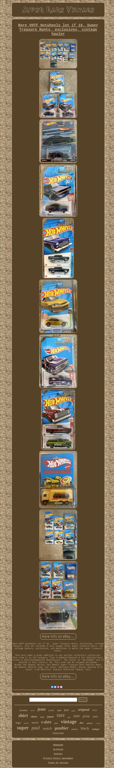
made (73, 711)
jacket (51, 710)
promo (98, 723)
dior (82, 722)
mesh (35, 722)
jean (41, 709)
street (32, 710)
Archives (58, 749)
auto (95, 716)
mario (26, 723)
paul (36, 727)
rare (61, 715)
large (42, 717)
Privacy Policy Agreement (58, 758)
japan (50, 716)
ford (66, 710)
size (76, 715)
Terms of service (58, 763)
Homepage (58, 745)
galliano (90, 723)
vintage (69, 721)
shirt (23, 715)
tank (59, 710)
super (23, 727)
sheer (34, 716)
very (94, 710)
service (74, 729)
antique (95, 729)
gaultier (61, 728)
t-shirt (46, 722)
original (83, 710)
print (86, 716)
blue (69, 717)
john (56, 723)
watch (47, 728)
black (85, 728)
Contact (58, 754)
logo (18, 722)
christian (23, 710)
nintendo (58, 733)
